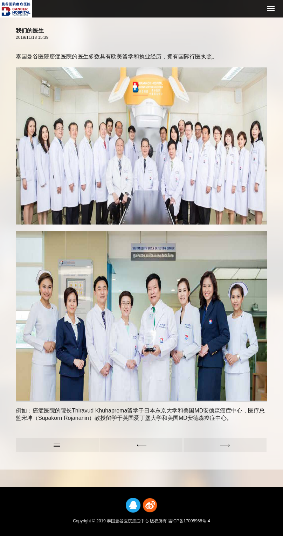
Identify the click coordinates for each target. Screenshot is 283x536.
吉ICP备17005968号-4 (189, 521)
